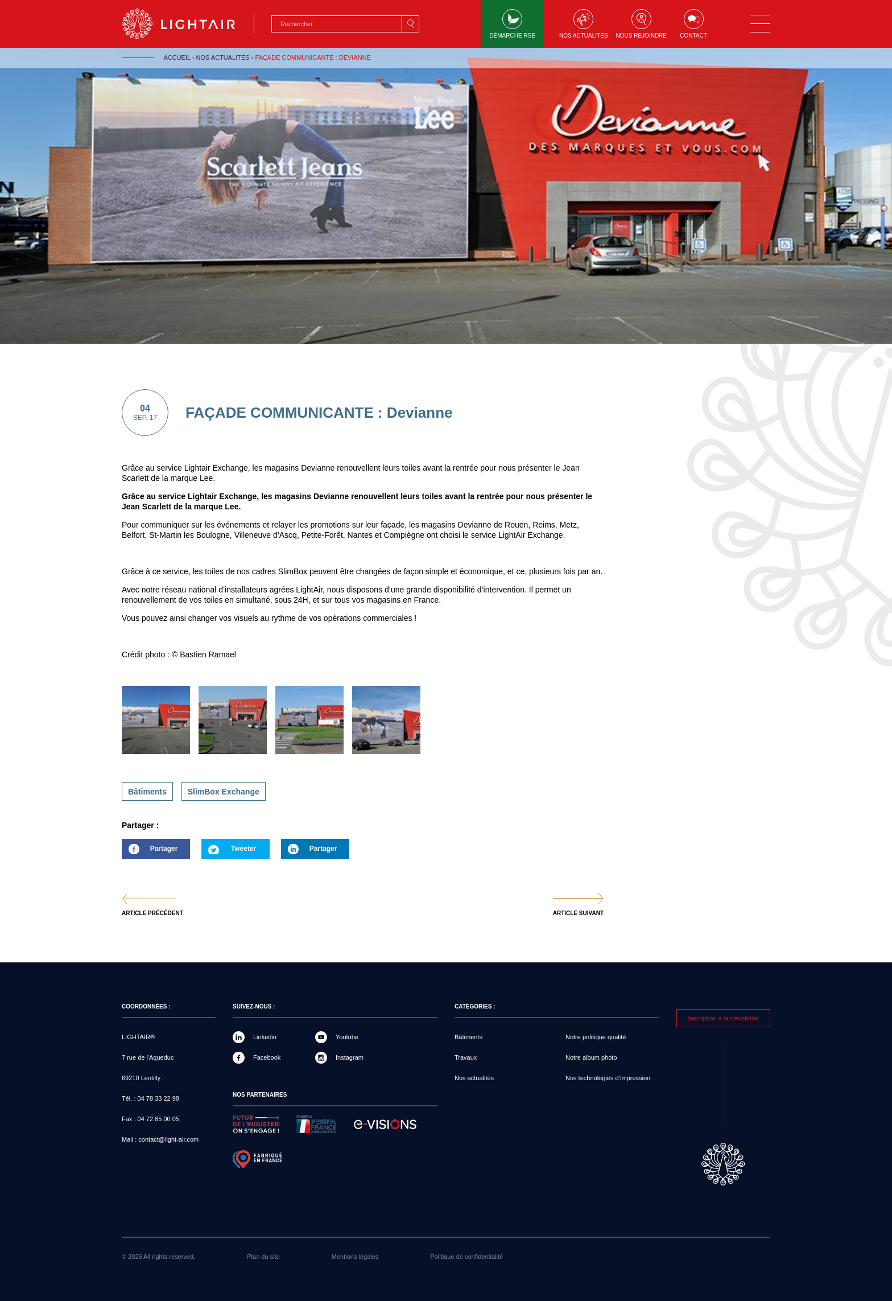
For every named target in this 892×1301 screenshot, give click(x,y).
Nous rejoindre (641, 24)
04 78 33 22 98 (158, 1098)
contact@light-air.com (168, 1139)
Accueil (176, 57)
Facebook (266, 1057)
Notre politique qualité (595, 1037)
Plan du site (263, 1256)
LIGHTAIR (188, 24)
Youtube (347, 1037)
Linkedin (264, 1037)
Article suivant (578, 913)
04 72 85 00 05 (158, 1118)
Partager (149, 852)
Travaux (466, 1057)
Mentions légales (355, 1256)
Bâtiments (147, 791)
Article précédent (152, 913)
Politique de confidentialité (466, 1256)
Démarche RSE (512, 24)
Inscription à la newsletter (723, 1018)
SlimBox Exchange (223, 791)
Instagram (350, 1057)
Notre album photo (591, 1057)
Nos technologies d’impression (607, 1077)
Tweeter (243, 849)
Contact (693, 24)
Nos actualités (583, 24)
